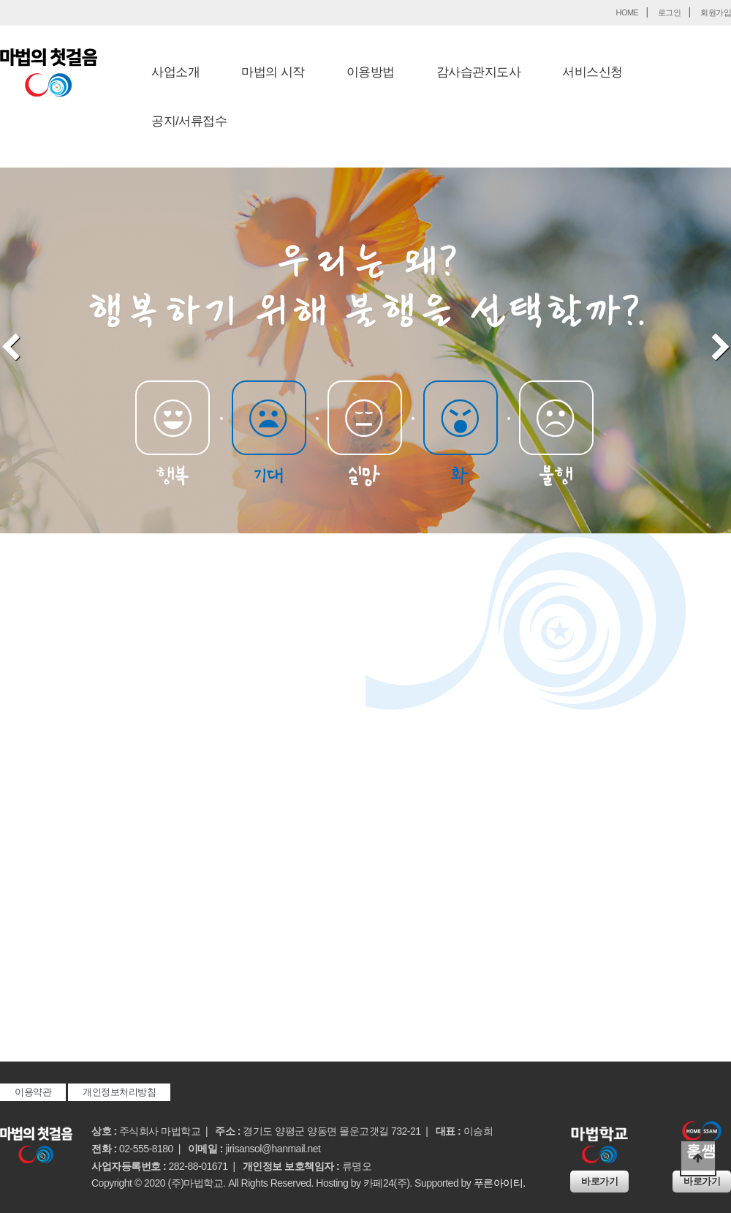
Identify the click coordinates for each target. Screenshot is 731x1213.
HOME (627, 12)
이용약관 (33, 1091)
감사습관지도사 (478, 72)
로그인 (669, 12)
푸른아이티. (500, 1183)
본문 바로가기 (0, 0)
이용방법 (370, 72)
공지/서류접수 (189, 121)
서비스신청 (592, 72)
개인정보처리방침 (119, 1091)
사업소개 (175, 72)
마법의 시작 (273, 72)
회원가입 (715, 12)
